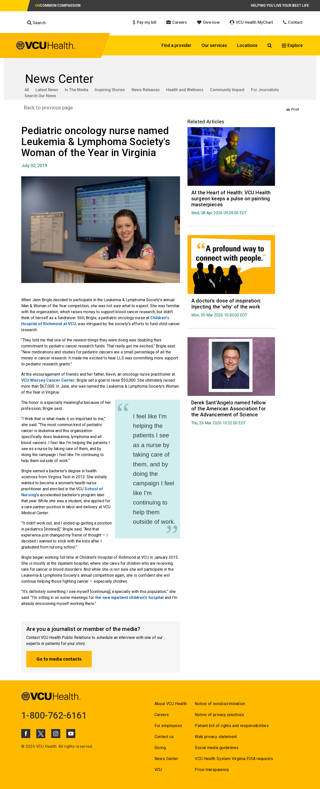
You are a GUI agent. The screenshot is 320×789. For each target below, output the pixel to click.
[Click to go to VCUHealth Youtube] (70, 733)
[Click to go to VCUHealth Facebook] (25, 733)
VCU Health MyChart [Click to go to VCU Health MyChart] (251, 22)
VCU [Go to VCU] (158, 769)
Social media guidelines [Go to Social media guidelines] (216, 747)
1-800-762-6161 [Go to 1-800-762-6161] (54, 715)
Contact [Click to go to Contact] (292, 22)
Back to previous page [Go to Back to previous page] (48, 108)
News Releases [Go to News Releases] (146, 89)
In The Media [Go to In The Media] (76, 89)
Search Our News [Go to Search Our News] (40, 95)
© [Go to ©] (22, 746)
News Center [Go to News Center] (166, 758)
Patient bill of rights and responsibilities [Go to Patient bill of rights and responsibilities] (232, 725)
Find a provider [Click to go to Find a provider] (177, 45)
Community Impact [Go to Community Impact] (227, 89)
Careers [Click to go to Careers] (176, 22)
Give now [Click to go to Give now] (208, 22)
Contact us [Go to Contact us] (164, 736)
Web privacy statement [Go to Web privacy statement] (216, 736)
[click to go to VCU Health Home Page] (46, 46)
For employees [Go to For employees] (168, 725)
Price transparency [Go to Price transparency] (212, 769)
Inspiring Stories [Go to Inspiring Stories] (110, 89)
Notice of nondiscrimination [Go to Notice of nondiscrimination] (220, 703)
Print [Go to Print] (292, 109)
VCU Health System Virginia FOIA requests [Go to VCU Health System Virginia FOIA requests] (234, 758)
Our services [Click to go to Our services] (214, 45)
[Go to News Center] (160, 79)
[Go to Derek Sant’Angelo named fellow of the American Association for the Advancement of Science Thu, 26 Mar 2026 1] (231, 412)
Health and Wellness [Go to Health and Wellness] (185, 89)
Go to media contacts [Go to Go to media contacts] (59, 659)
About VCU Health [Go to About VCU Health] (170, 703)
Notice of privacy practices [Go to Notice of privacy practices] (219, 714)
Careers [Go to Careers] (161, 714)
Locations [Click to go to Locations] (247, 45)
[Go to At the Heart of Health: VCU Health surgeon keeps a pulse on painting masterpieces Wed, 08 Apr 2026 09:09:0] (231, 202)
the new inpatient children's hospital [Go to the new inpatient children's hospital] (129, 597)
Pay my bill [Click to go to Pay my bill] (144, 22)
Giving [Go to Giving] (160, 747)
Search (36, 22)
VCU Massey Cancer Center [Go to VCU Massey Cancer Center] (48, 380)
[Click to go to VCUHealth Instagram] (55, 733)
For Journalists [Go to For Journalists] (265, 89)
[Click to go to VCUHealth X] (40, 733)
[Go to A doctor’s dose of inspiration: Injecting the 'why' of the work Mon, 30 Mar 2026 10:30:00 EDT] (231, 307)
